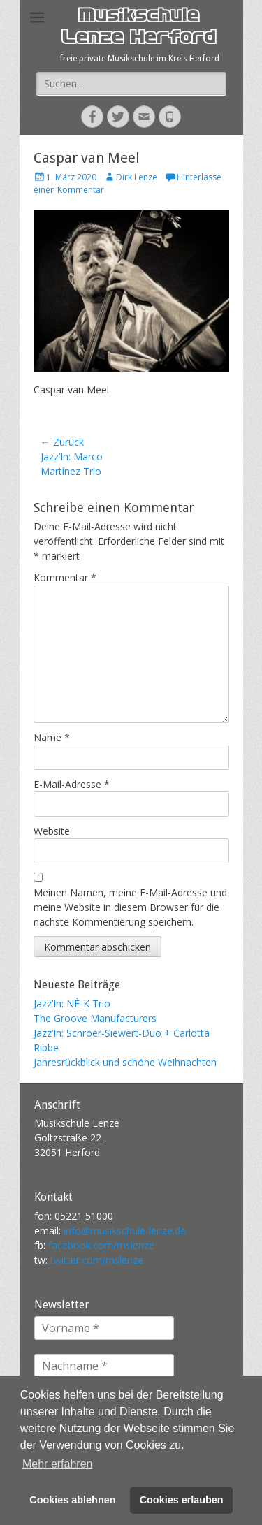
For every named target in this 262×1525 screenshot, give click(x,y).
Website (52, 831)
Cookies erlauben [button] (182, 1499)
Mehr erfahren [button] (57, 1464)
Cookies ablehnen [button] (72, 1499)
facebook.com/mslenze (101, 1245)
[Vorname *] (104, 1328)
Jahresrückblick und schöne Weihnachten (125, 1062)
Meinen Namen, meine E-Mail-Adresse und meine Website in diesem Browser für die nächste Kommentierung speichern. (130, 907)
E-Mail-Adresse (72, 784)
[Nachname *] (104, 1366)
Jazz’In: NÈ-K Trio (72, 1003)
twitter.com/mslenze (96, 1260)
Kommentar (65, 577)
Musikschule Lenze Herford (138, 28)
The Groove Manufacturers (95, 1018)
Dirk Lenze (136, 177)
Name (52, 737)
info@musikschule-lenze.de (125, 1230)
